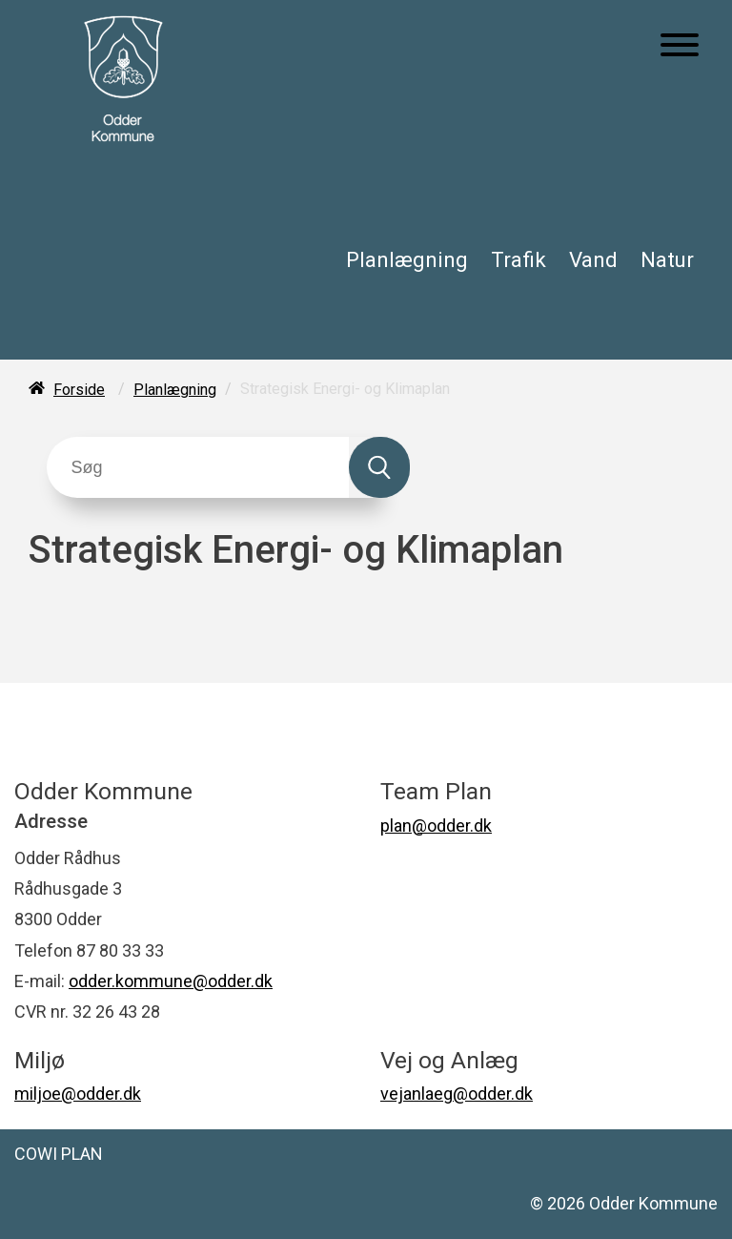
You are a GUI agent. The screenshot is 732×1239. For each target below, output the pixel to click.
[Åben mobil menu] (679, 46)
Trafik (518, 259)
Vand (593, 259)
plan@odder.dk (436, 826)
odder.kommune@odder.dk (171, 981)
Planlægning (407, 259)
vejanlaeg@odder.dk (456, 1094)
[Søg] (198, 467)
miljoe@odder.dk (77, 1094)
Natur (667, 259)
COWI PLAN (58, 1154)
